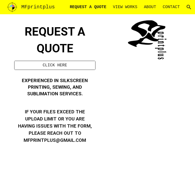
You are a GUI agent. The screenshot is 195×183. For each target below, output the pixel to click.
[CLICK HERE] (54, 65)
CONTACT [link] (171, 7)
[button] (189, 7)
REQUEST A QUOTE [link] (88, 7)
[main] (54, 40)
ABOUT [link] (150, 7)
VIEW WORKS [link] (125, 7)
